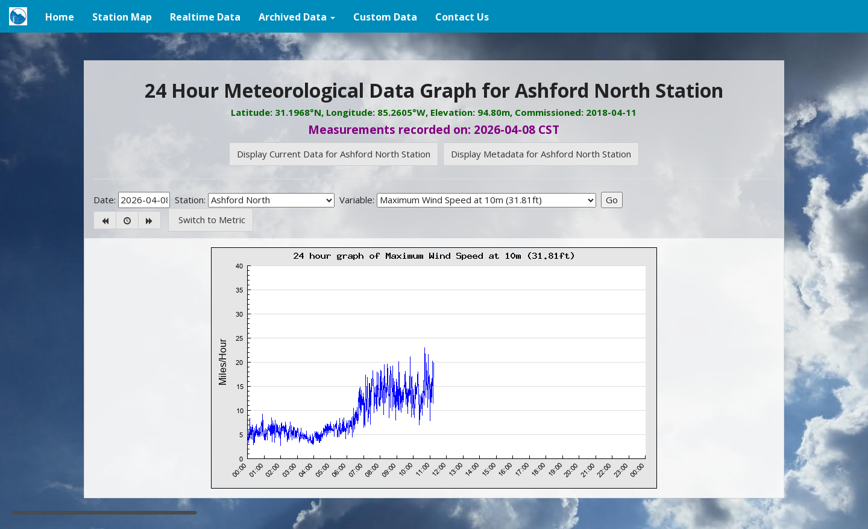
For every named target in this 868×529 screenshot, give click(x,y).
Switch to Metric (210, 220)
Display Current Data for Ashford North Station (333, 154)
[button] (297, 16)
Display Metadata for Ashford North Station (541, 154)
